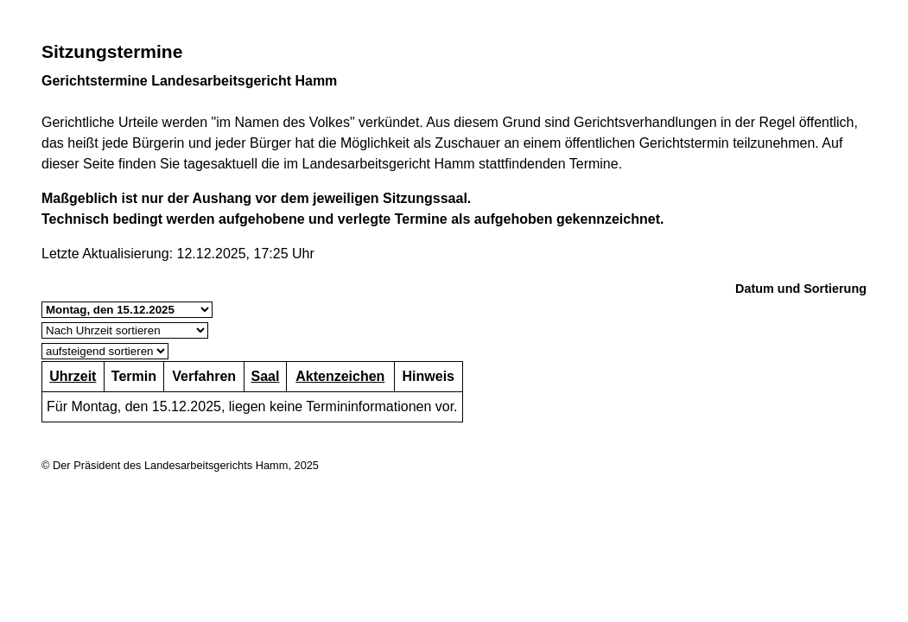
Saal (265, 376)
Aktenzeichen (339, 376)
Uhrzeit (72, 376)
